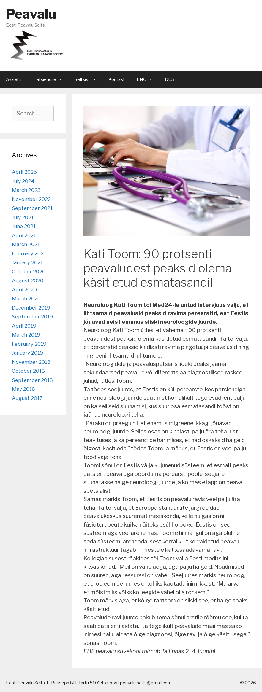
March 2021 (26, 244)
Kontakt (116, 79)
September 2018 (32, 380)
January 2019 (27, 353)
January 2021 (27, 262)
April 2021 (24, 235)
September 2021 (32, 208)
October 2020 (28, 272)
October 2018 (28, 371)
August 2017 (27, 398)
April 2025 (24, 172)
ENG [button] (148, 79)
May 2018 (23, 389)
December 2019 (31, 308)
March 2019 (26, 335)
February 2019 (29, 344)
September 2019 (32, 317)
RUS (169, 79)
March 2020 (26, 299)
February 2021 (29, 253)
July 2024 (23, 181)
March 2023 (26, 190)
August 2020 (27, 280)
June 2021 (24, 226)
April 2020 (24, 290)
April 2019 (24, 326)
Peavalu (31, 14)
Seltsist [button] (88, 79)
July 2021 (23, 217)
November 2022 (31, 199)
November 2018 (31, 362)
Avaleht (13, 79)
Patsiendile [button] (51, 79)
